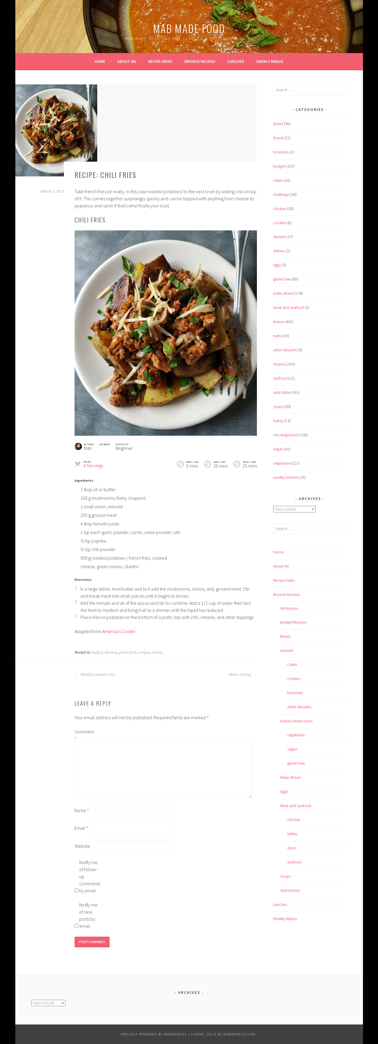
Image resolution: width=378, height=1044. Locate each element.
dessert (279, 236)
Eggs (284, 791)
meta (277, 335)
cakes (278, 180)
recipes (144, 652)
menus (278, 321)
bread (278, 123)
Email (81, 828)
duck (291, 847)
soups (278, 406)
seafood (280, 378)
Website (82, 846)
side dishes (282, 392)
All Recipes (289, 608)
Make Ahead (290, 777)
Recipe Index (160, 61)
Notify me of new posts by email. (88, 915)
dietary (279, 250)
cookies (279, 222)
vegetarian (281, 463)
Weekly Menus (269, 61)
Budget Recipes (293, 622)
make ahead (283, 293)
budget (97, 652)
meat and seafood (288, 307)
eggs (277, 265)
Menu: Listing (243, 675)
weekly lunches (285, 477)
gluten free (127, 652)
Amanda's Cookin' (119, 631)
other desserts (285, 350)
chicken (110, 652)
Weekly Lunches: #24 (95, 675)
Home (100, 61)
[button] (253, 446)
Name (82, 810)
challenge (281, 194)
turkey (157, 652)
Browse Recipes (199, 61)
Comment (84, 735)
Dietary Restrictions (296, 721)
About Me (126, 61)
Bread (285, 636)
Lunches (235, 61)
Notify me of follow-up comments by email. (88, 876)
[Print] (240, 446)
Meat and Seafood (295, 805)
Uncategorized (285, 434)
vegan (278, 449)
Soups (285, 876)
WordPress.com (239, 1034)
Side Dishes (290, 890)
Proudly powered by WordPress (154, 1034)
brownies (281, 152)
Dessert (286, 650)
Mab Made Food (189, 28)
